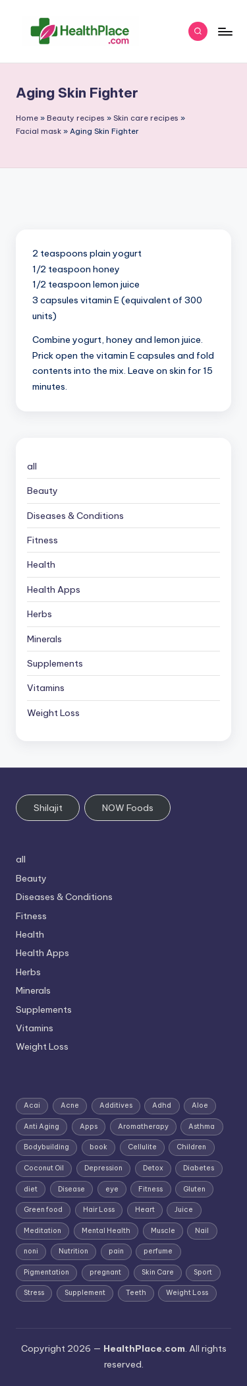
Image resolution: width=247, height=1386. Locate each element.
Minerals (44, 639)
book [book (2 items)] (98, 1147)
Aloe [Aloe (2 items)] (200, 1105)
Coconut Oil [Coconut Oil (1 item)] (44, 1168)
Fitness (42, 540)
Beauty (42, 491)
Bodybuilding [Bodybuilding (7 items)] (46, 1147)
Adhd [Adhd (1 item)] (161, 1105)
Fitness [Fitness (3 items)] (150, 1189)
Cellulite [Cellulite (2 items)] (142, 1147)
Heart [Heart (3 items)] (145, 1209)
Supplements (55, 663)
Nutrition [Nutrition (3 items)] (73, 1251)
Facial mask (38, 131)
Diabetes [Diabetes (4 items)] (198, 1168)
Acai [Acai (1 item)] (32, 1105)
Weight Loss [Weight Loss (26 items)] (187, 1292)
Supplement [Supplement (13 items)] (85, 1292)
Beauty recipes (76, 118)
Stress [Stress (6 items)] (34, 1292)
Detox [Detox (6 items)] (153, 1168)
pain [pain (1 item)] (116, 1251)
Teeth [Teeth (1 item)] (136, 1292)
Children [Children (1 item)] (191, 1147)
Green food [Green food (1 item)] (43, 1209)
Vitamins (46, 688)
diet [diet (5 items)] (31, 1189)
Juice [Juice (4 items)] (184, 1209)
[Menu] (224, 31)
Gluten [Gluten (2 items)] (194, 1189)
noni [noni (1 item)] (31, 1251)
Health (41, 564)
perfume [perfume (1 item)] (158, 1251)
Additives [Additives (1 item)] (115, 1105)
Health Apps (53, 589)
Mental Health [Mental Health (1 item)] (106, 1230)
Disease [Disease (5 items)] (71, 1189)
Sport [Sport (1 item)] (203, 1272)
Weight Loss (53, 713)
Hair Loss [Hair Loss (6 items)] (99, 1209)
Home (27, 118)
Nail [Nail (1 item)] (202, 1230)
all (32, 466)
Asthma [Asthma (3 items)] (201, 1126)
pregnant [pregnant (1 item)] (105, 1272)
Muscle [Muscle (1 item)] (163, 1230)
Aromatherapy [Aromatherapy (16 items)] (143, 1126)
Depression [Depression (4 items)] (103, 1168)
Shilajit (48, 808)
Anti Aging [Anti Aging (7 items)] (41, 1126)
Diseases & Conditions (75, 516)
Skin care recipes (145, 118)
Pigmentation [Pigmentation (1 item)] (46, 1272)
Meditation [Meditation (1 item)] (42, 1230)
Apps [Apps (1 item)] (88, 1126)
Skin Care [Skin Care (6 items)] (158, 1272)
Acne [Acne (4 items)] (70, 1105)
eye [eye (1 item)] (112, 1189)
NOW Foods (127, 808)
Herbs (39, 614)
